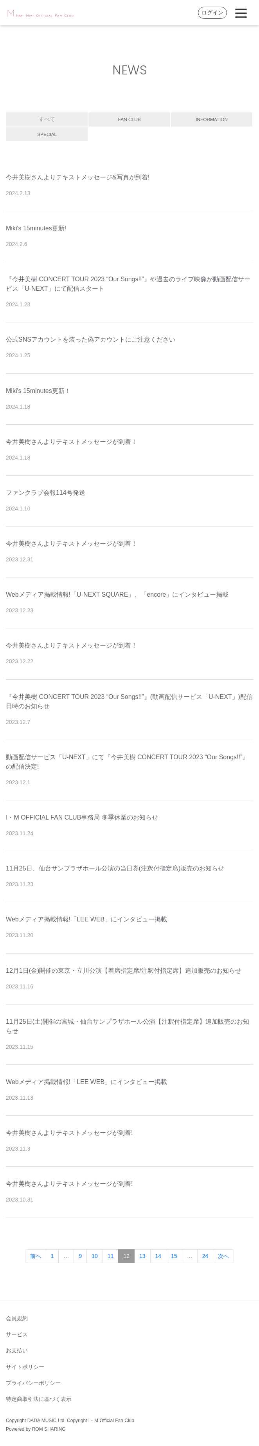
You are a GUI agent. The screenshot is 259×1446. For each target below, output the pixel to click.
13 (142, 1256)
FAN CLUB (129, 119)
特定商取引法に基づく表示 (39, 1399)
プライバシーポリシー (33, 1383)
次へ (223, 1256)
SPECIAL (47, 134)
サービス (17, 1334)
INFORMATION (212, 119)
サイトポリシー (25, 1367)
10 (95, 1256)
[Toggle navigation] (241, 12)
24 (205, 1256)
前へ (35, 1256)
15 (174, 1256)
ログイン (212, 12)
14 (158, 1256)
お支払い (17, 1350)
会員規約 (17, 1318)
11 (111, 1256)
